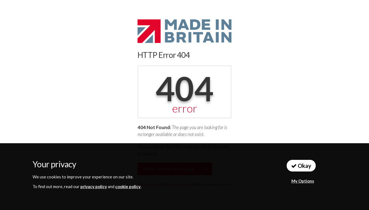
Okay (301, 165)
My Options (302, 180)
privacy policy (93, 186)
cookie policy (128, 186)
